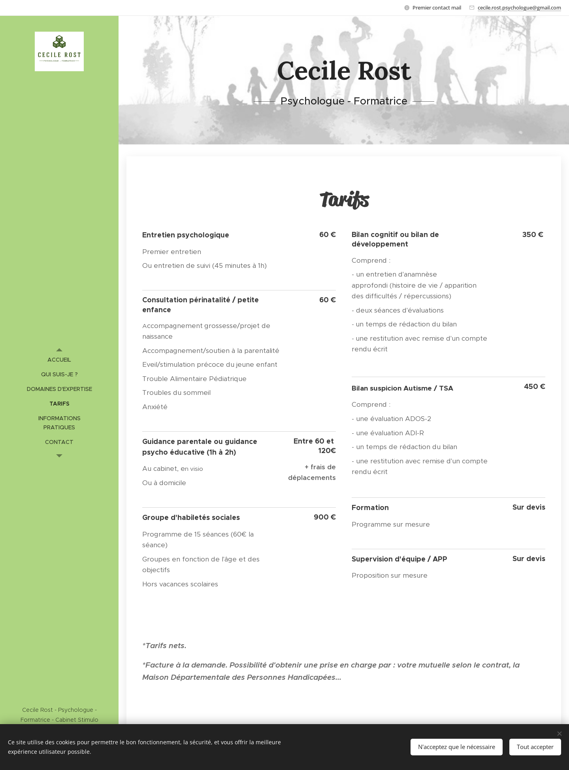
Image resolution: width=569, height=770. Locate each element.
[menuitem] (59, 359)
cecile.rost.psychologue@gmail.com (519, 7)
